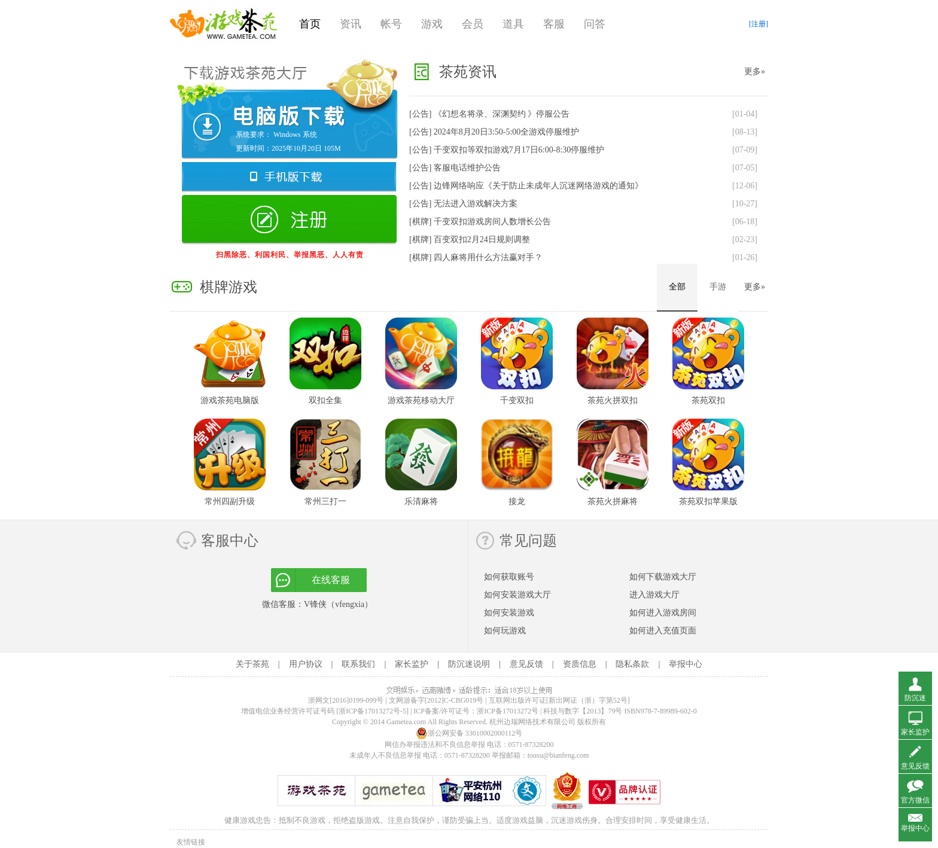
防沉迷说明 (469, 664)
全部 (677, 286)
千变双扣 (517, 400)
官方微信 (915, 800)
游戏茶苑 (224, 24)
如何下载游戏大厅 (662, 576)
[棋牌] (480, 221)
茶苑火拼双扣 (612, 400)
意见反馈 (526, 664)
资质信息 (579, 664)
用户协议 (305, 664)
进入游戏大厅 (654, 594)
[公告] (489, 113)
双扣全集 (325, 400)
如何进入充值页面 (662, 630)
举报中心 (685, 664)
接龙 (516, 501)
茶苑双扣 (708, 400)
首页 (310, 24)
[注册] (758, 24)
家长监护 (411, 664)
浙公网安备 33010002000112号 (469, 733)
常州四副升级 (230, 501)
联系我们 (358, 664)
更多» (754, 71)
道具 (513, 24)
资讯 (350, 24)
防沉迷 (915, 698)
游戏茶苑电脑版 (229, 400)
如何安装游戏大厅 (517, 594)
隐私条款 (632, 664)
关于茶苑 (252, 664)
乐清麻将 (421, 501)
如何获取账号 (509, 576)
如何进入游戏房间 (662, 612)
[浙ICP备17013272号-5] (372, 711)
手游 (717, 286)
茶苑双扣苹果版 (708, 501)
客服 (554, 24)
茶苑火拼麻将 (612, 501)
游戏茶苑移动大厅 (421, 400)
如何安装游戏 (509, 612)
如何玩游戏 (505, 630)
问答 (594, 24)
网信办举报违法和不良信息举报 (435, 744)
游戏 (432, 24)
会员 (472, 24)
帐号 (391, 24)
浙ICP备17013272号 (507, 711)
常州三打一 (325, 501)
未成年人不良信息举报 (386, 755)
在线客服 (331, 580)
